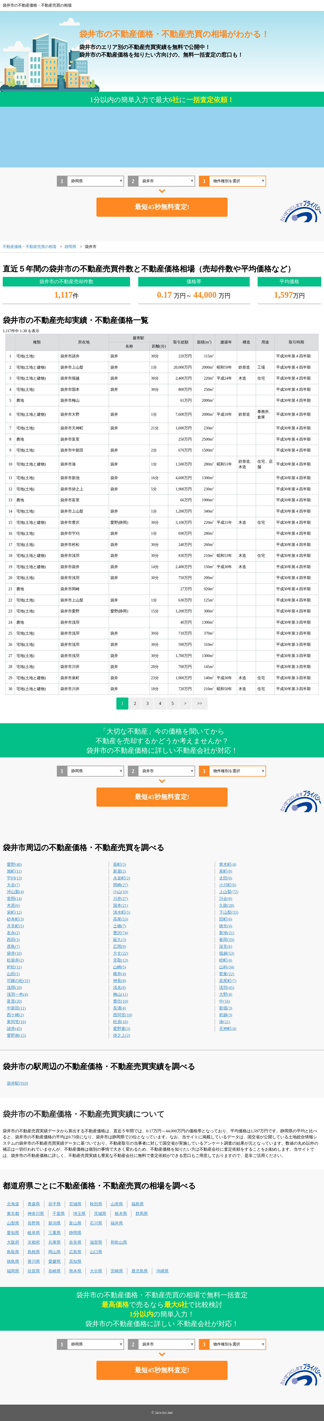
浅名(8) (119, 987)
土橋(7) (119, 926)
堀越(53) (226, 953)
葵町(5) (119, 864)
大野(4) (225, 994)
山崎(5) (119, 967)
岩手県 (54, 1204)
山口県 (96, 1252)
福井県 (117, 1223)
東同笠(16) (16, 1022)
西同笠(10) (122, 1015)
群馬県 (142, 1213)
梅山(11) (120, 994)
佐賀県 (34, 1271)
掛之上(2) (121, 1035)
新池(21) (226, 933)
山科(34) (226, 967)
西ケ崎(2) (15, 1015)
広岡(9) (119, 946)
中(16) (224, 1001)
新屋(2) (119, 871)
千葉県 (58, 1213)
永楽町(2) (121, 878)
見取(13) (120, 960)
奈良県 (75, 1242)
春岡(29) (226, 939)
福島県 (137, 1204)
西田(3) (13, 939)
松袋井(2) (15, 960)
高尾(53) (120, 919)
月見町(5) (15, 926)
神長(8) (119, 981)
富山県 (75, 1223)
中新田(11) (16, 1008)
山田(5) (13, 974)
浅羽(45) (226, 987)
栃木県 (121, 1213)
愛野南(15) (16, 1035)
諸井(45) (14, 1028)
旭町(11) (14, 871)
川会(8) (225, 898)
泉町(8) (225, 871)
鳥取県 (13, 1252)
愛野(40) (14, 864)
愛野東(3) (121, 1028)
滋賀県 (96, 1242)
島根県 (34, 1252)
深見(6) (225, 946)
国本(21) (120, 905)
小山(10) (120, 892)
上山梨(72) (228, 892)
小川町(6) (227, 885)
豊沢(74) (120, 933)
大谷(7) (13, 885)
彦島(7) (13, 946)
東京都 (13, 1213)
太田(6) (225, 878)
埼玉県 (79, 1213)
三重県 (54, 1233)
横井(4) (119, 974)
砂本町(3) (15, 919)
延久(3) (119, 939)
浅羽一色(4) (17, 994)
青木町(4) (227, 864)
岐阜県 (34, 1233)
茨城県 (100, 1213)
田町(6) (225, 919)
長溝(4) (119, 1008)
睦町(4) (225, 960)
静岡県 (75, 1233)
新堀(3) (225, 1008)
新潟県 (54, 1223)
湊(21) (224, 1022)
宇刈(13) (14, 878)
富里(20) (14, 1001)
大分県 (96, 1271)
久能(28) (226, 905)
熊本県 (75, 1271)
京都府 (34, 1242)
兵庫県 (54, 1242)
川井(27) (120, 898)
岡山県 (54, 1252)
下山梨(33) (228, 912)
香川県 (34, 1261)
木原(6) (13, 905)
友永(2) (13, 933)
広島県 (75, 1252)
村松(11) (14, 967)
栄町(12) (14, 912)
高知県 (75, 1261)
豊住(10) (120, 1001)
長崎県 (54, 1271)
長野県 (34, 1223)
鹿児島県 (139, 1271)
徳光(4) (225, 926)
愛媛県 (54, 1261)
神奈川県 (36, 1213)
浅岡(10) (14, 987)
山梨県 (13, 1223)
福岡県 (13, 1271)
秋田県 (96, 1204)
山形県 (117, 1204)
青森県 (34, 1204)
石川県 (96, 1223)
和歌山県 (119, 1242)
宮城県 (75, 1204)
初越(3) (225, 1015)
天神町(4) (227, 1028)
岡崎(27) (120, 885)
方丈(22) (120, 953)
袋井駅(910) (17, 1083)
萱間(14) (14, 898)
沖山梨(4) (15, 892)
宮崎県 (117, 1271)
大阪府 (13, 1242)
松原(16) (120, 1022)
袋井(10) (14, 953)
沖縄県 (162, 1271)
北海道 (13, 1204)
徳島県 (13, 1261)
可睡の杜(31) (18, 981)
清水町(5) (121, 912)
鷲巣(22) (226, 974)
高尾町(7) (227, 981)
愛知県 (13, 1233)
